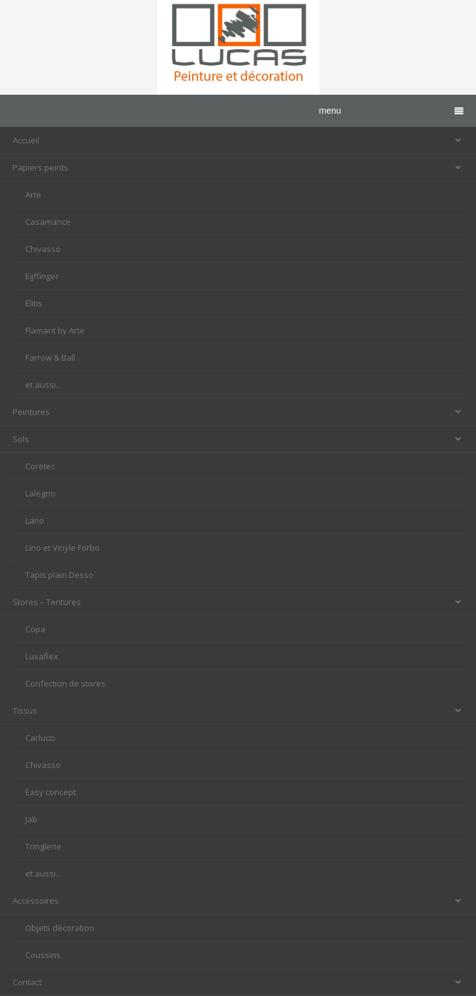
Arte (33, 194)
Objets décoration (59, 927)
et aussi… (44, 384)
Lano (34, 520)
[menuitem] (238, 194)
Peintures (238, 411)
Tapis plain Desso (59, 574)
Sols (238, 438)
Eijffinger (42, 276)
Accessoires (238, 900)
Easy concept (50, 792)
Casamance (48, 221)
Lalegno (40, 493)
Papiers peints (238, 167)
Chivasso (43, 249)
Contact (238, 982)
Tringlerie (43, 846)
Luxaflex (41, 656)
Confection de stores (65, 683)
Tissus (238, 710)
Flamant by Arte (55, 330)
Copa (35, 629)
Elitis (33, 303)
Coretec (40, 466)
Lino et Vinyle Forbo (62, 547)
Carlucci (40, 737)
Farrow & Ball (50, 357)
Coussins (43, 955)
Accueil (238, 140)
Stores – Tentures (238, 601)
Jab (31, 819)
